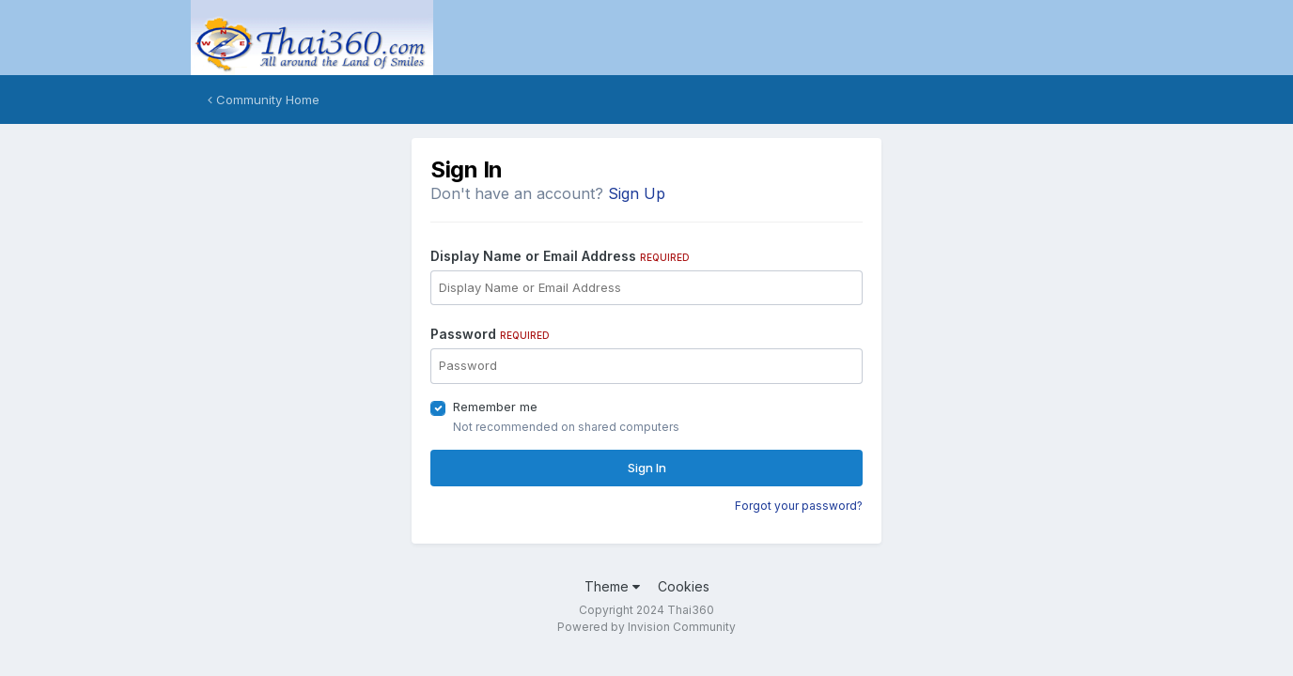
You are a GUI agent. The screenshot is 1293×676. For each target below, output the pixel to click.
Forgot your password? (799, 506)
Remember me (495, 406)
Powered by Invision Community (646, 627)
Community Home (263, 99)
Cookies (683, 586)
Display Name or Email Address (560, 256)
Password (490, 334)
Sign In (647, 467)
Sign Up (636, 193)
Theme (612, 586)
